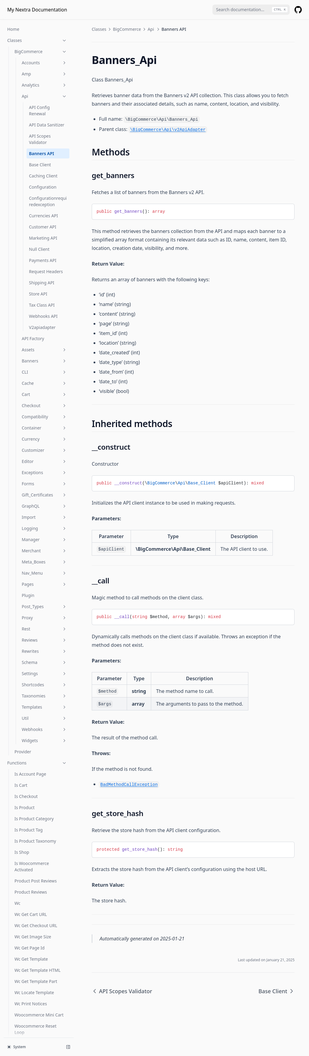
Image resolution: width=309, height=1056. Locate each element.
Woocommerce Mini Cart (38, 971)
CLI (44, 328)
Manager (44, 495)
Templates (44, 663)
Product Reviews (30, 848)
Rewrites (44, 607)
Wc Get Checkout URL (35, 881)
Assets (44, 305)
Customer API (42, 183)
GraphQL (44, 462)
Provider (22, 707)
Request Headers (46, 227)
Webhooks (44, 685)
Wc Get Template (31, 915)
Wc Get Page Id (29, 904)
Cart (44, 350)
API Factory (33, 294)
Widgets (44, 696)
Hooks (13, 1028)
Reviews (44, 596)
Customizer (44, 406)
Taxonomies (44, 652)
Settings (44, 629)
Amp (44, 30)
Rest (44, 585)
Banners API (41, 109)
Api (44, 52)
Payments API (42, 216)
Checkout (44, 361)
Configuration (42, 143)
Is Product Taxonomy (35, 797)
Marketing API (43, 194)
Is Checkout (26, 752)
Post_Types (44, 562)
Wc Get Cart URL (30, 870)
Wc (17, 859)
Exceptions (44, 428)
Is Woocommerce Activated (31, 822)
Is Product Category (34, 774)
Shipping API (41, 238)
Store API (38, 250)
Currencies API (43, 171)
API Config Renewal (39, 66)
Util (44, 674)
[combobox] (251, 10)
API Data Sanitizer (46, 81)
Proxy (44, 573)
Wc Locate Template (34, 948)
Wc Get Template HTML (37, 926)
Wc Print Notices (30, 959)
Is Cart (20, 741)
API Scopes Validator (40, 95)
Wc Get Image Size (32, 892)
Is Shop (21, 808)
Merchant (44, 506)
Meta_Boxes (44, 518)
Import (44, 473)
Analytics (44, 41)
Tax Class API (42, 261)
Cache (44, 339)
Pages (44, 540)
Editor (44, 417)
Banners (44, 317)
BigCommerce (127, 29)
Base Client (40, 120)
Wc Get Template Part (35, 937)
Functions (37, 719)
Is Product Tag (28, 786)
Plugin (28, 551)
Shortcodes (44, 640)
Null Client (39, 205)
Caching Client (43, 132)
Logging (44, 484)
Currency (44, 395)
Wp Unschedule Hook (35, 1017)
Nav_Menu (44, 529)
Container (44, 384)
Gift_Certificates (44, 451)
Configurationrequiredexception (48, 157)
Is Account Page (30, 730)
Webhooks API (43, 272)
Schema (44, 618)
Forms (44, 439)
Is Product (24, 763)
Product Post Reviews (35, 837)
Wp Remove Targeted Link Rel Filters (40, 1003)
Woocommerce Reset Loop (35, 985)
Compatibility (44, 372)
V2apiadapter (42, 283)
